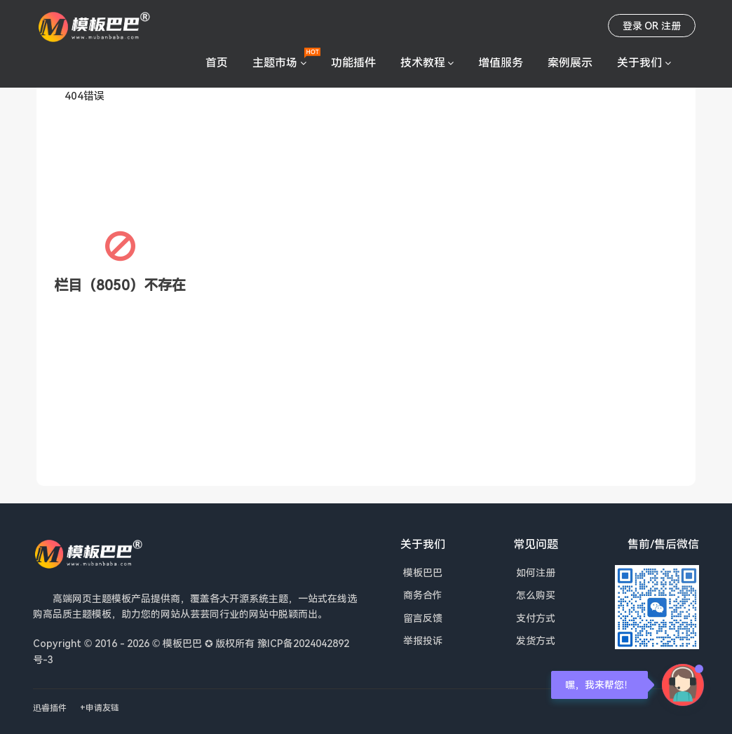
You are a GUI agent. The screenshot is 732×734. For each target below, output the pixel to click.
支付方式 (535, 618)
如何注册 (535, 572)
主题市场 (274, 62)
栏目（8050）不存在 (120, 285)
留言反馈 (422, 618)
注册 (671, 25)
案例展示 (570, 62)
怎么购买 (535, 595)
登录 (632, 25)
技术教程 (422, 62)
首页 (216, 62)
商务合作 (422, 595)
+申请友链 (99, 708)
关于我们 (639, 62)
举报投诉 (422, 640)
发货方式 (535, 640)
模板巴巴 (422, 572)
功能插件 (353, 62)
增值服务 (500, 62)
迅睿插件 (50, 708)
